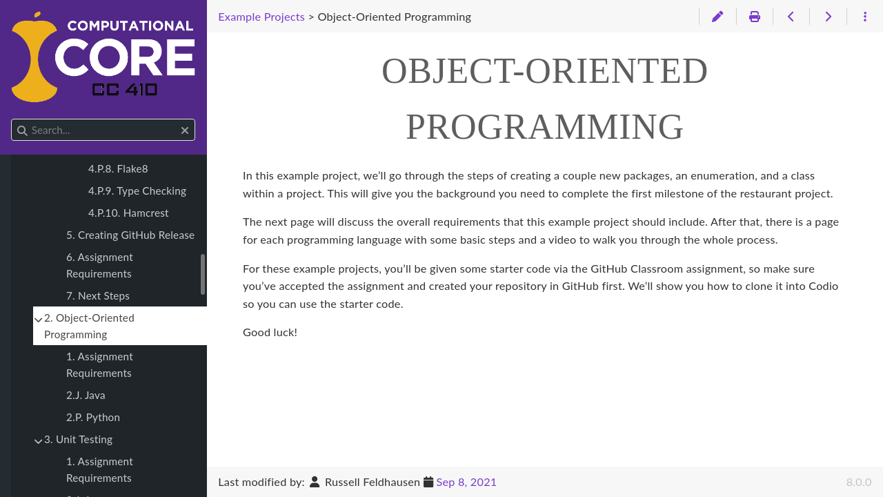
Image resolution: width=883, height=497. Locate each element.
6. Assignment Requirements (99, 265)
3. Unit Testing (78, 439)
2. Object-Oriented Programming (89, 325)
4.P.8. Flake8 (118, 168)
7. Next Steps (98, 295)
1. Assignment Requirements (99, 364)
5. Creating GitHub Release (130, 234)
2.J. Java (86, 395)
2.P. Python (93, 417)
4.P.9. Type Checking (137, 190)
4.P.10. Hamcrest (128, 212)
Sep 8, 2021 (466, 481)
